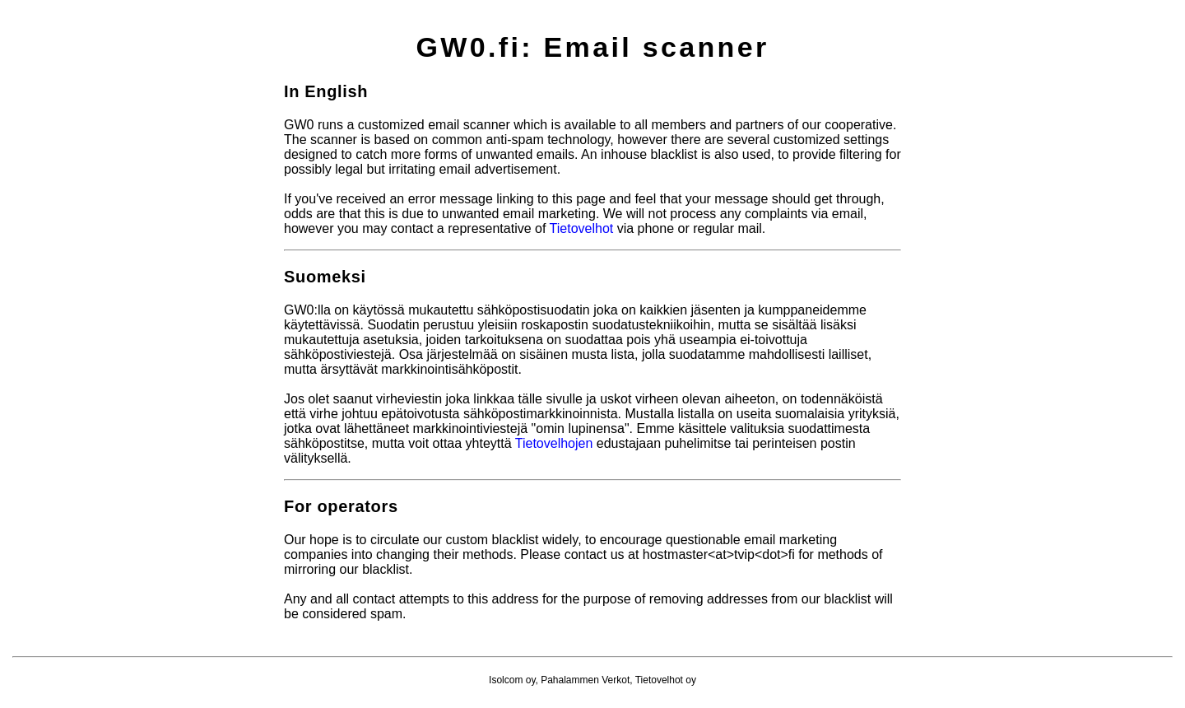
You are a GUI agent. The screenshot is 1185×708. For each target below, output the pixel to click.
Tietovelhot (582, 228)
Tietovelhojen (554, 443)
